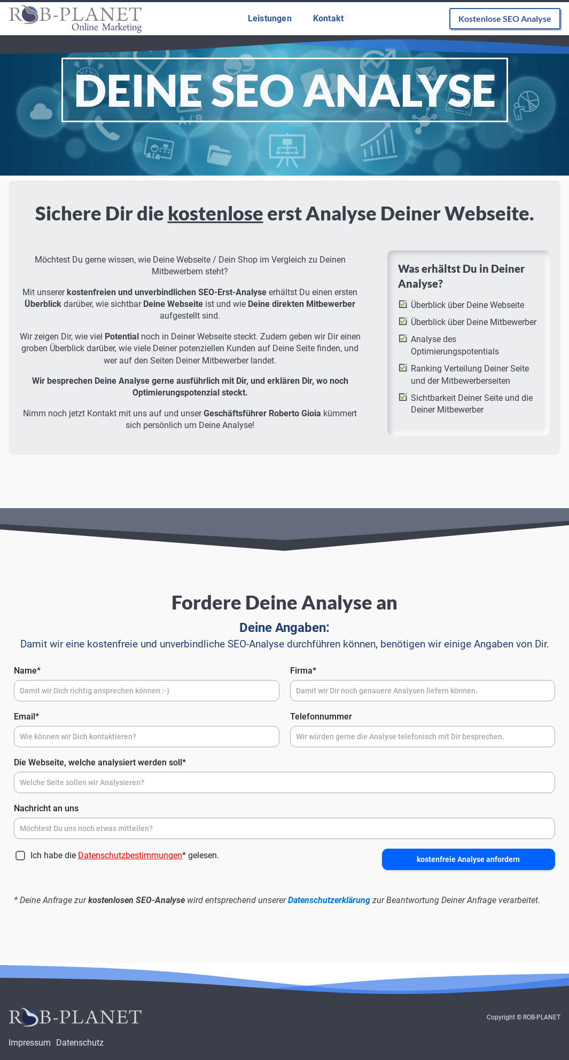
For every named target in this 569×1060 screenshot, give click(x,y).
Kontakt (328, 18)
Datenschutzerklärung (329, 900)
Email (26, 716)
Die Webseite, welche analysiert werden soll (100, 762)
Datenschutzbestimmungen (130, 855)
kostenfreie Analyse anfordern (468, 859)
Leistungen (270, 18)
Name (27, 671)
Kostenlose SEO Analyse (504, 18)
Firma (303, 671)
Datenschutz (80, 1043)
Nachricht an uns (46, 808)
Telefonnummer (321, 716)
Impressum (30, 1043)
